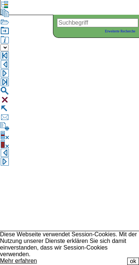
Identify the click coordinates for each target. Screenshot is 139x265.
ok (133, 261)
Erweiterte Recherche (120, 31)
